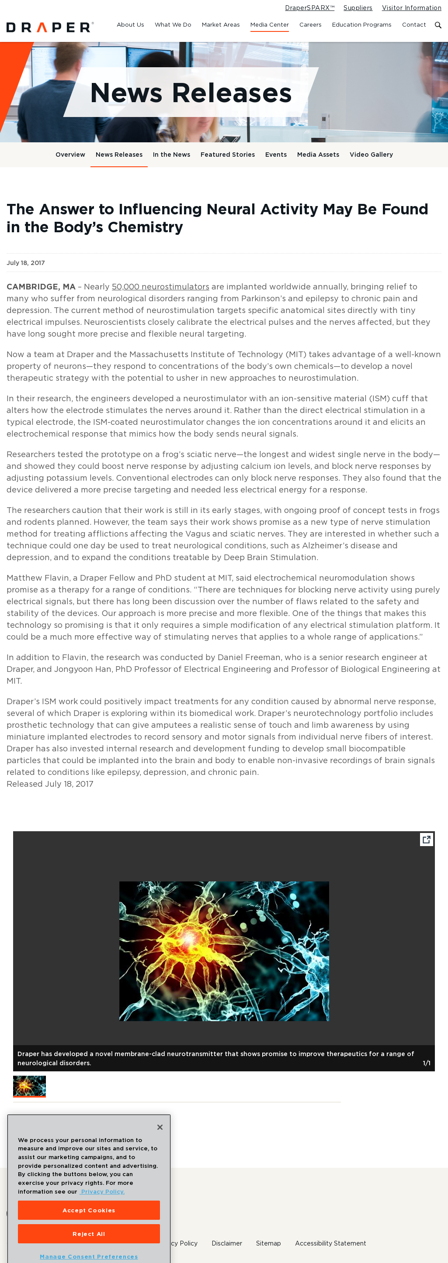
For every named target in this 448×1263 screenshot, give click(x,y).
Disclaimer (227, 1243)
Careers (310, 24)
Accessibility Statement (330, 1243)
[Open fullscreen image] (426, 841)
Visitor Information (411, 8)
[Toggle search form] (438, 25)
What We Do (173, 24)
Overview (70, 154)
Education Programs (362, 24)
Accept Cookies (89, 1222)
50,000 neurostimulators (160, 286)
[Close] (160, 1139)
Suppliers (358, 8)
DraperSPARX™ (309, 8)
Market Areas (221, 24)
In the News (171, 154)
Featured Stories (228, 154)
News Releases (119, 154)
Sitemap (268, 1243)
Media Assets (318, 154)
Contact (414, 24)
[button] (29, 1087)
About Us (130, 24)
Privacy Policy (177, 1243)
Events (276, 154)
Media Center (269, 24)
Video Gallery (371, 154)
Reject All (89, 1246)
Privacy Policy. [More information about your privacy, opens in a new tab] (102, 1204)
